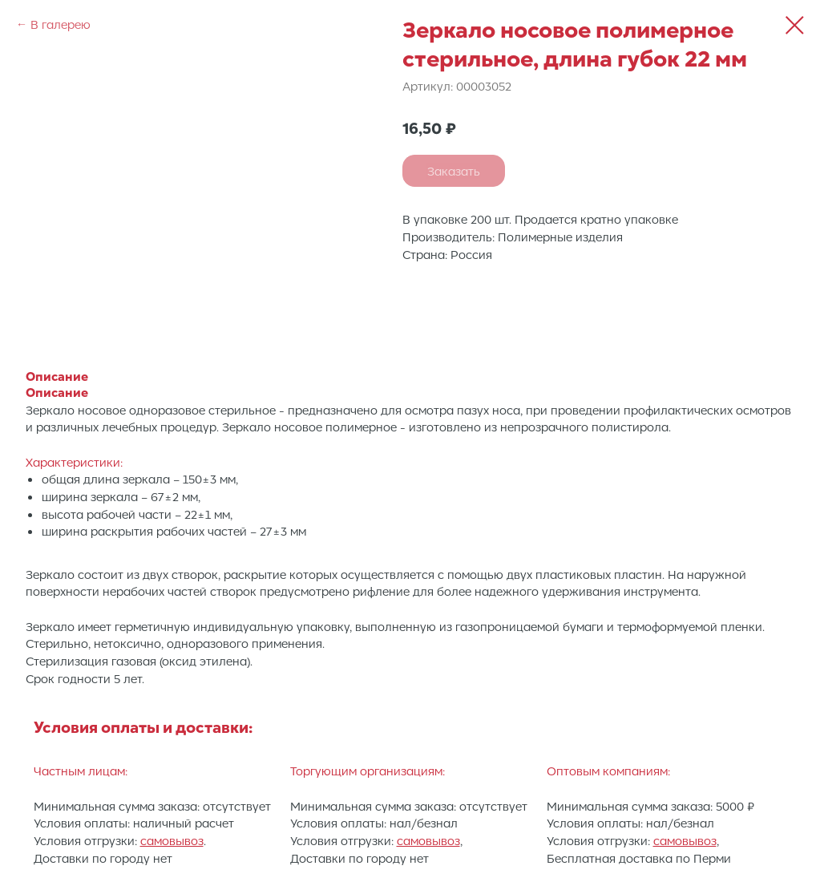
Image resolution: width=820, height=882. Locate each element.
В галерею (60, 24)
